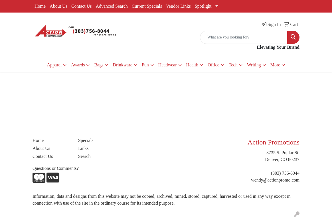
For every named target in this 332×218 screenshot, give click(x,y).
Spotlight (203, 6)
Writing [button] (254, 64)
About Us (58, 6)
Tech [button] (233, 64)
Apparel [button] (54, 64)
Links (83, 148)
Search (84, 156)
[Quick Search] (244, 37)
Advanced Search (111, 6)
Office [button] (213, 64)
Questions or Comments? (56, 168)
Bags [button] (98, 64)
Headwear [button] (167, 64)
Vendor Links (178, 6)
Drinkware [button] (122, 64)
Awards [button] (78, 64)
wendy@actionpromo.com (275, 180)
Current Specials (147, 6)
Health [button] (192, 64)
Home (40, 6)
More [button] (275, 64)
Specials (85, 140)
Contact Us (81, 6)
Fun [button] (145, 64)
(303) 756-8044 (285, 173)
